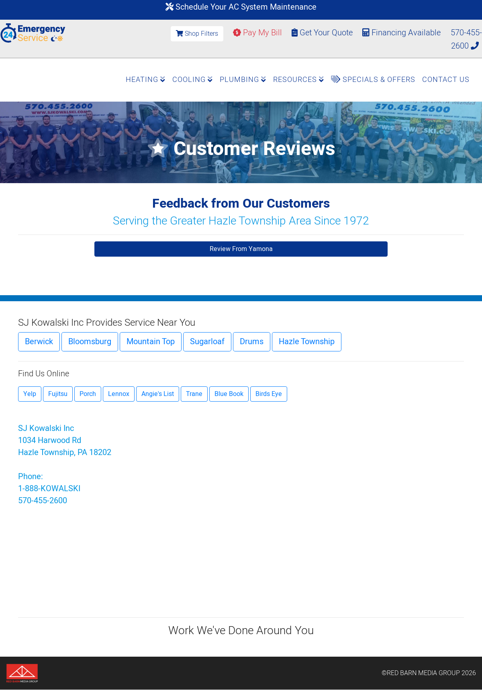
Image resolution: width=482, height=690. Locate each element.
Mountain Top (151, 341)
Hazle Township (307, 341)
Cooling (192, 79)
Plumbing (243, 79)
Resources (298, 79)
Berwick (39, 341)
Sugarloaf (207, 341)
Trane (194, 394)
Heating (145, 79)
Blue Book (228, 394)
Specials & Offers (373, 79)
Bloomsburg (89, 341)
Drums (251, 341)
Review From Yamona (241, 249)
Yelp (29, 394)
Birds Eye (268, 394)
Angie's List (157, 394)
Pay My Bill (257, 33)
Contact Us (446, 79)
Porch (88, 394)
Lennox (118, 394)
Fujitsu (57, 394)
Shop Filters (197, 34)
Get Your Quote (322, 33)
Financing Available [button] (402, 33)
